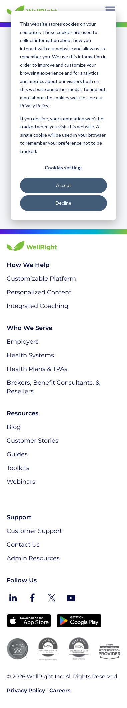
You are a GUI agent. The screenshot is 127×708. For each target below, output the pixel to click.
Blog (14, 427)
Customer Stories (32, 440)
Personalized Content (39, 292)
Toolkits (18, 468)
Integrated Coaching (37, 306)
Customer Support (34, 531)
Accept (63, 185)
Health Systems (30, 355)
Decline (63, 203)
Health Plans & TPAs (37, 369)
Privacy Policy (26, 690)
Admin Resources (33, 558)
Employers (23, 341)
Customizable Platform (41, 278)
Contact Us (23, 544)
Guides (17, 454)
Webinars (21, 481)
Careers (59, 690)
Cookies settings (64, 167)
